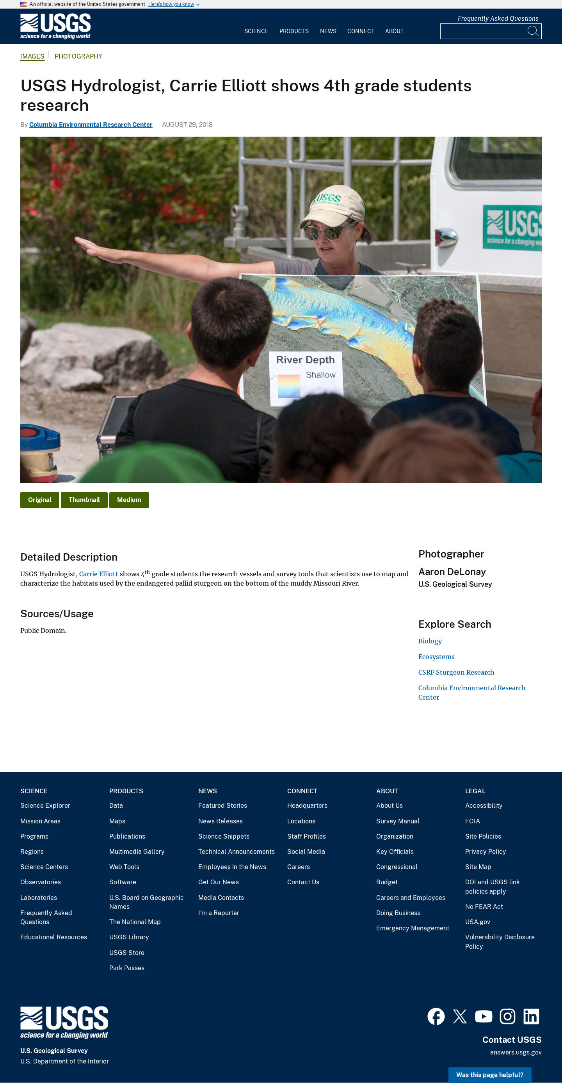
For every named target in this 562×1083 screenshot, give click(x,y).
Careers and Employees (410, 897)
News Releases (220, 821)
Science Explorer (45, 805)
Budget (387, 882)
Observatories (40, 882)
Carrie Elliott (98, 574)
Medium (129, 500)
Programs (34, 836)
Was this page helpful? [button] (490, 1075)
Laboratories (38, 897)
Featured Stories (222, 805)
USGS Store (126, 953)
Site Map (478, 867)
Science (256, 31)
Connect (360, 31)
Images (32, 56)
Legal (475, 791)
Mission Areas (40, 821)
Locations (301, 821)
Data (116, 805)
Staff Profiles (306, 836)
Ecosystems (436, 657)
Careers (298, 867)
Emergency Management (412, 928)
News (328, 31)
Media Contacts (221, 897)
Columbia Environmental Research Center (91, 124)
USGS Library (129, 937)
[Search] (534, 31)
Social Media (306, 851)
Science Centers (44, 867)
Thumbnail (84, 500)
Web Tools (124, 867)
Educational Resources (53, 937)
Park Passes (126, 968)
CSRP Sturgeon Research (456, 672)
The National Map (135, 922)
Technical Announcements (236, 851)
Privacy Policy (485, 851)
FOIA (472, 821)
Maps (117, 821)
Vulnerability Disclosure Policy (500, 941)
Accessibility (484, 805)
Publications (127, 836)
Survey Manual (398, 821)
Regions (32, 851)
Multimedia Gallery (137, 851)
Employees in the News (232, 867)
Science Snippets (223, 836)
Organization (394, 836)
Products (294, 31)
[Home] (55, 37)
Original (40, 500)
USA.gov (477, 922)
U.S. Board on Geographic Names (146, 902)
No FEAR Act (484, 906)
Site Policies (483, 836)
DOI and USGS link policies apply (492, 886)
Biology (430, 641)
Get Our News (218, 882)
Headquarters (307, 805)
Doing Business (398, 913)
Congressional (397, 867)
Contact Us (303, 882)
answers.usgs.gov (516, 1052)
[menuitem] (256, 26)
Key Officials (395, 851)
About (394, 31)
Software (122, 882)
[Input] (491, 31)
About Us (389, 805)
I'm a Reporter (218, 913)
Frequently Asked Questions (498, 18)
